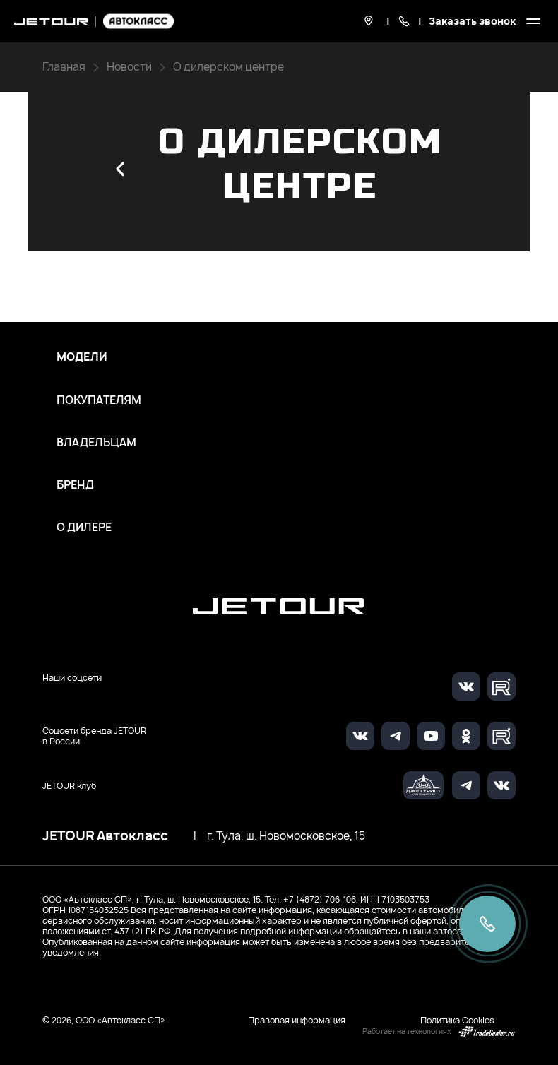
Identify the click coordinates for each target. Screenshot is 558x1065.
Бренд (75, 485)
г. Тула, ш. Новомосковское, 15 (286, 836)
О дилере (84, 527)
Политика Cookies (457, 1020)
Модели (82, 357)
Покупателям (99, 400)
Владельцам (96, 443)
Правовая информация (296, 1020)
